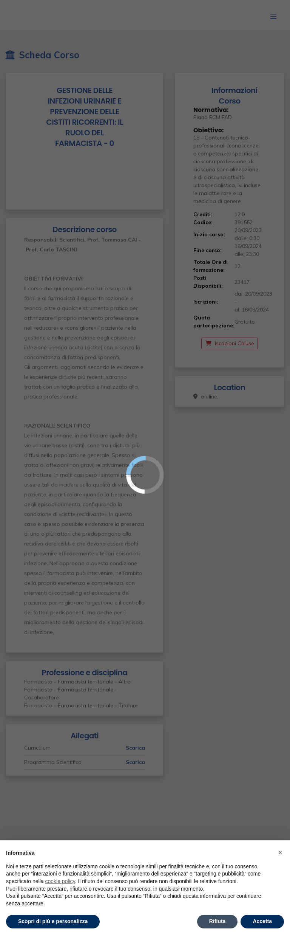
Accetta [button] (262, 921)
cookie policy (60, 881)
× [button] (280, 852)
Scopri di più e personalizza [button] (53, 921)
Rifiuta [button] (217, 921)
